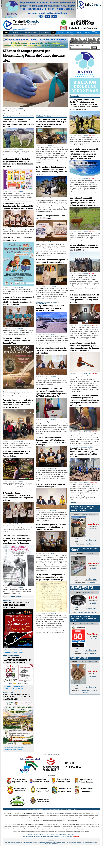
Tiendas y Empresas (53, 35)
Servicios (65, 35)
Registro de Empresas (66, 836)
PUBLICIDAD (77, 836)
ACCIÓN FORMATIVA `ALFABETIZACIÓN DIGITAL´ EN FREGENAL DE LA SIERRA (17, 659)
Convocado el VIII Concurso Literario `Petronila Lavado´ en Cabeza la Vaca (16, 340)
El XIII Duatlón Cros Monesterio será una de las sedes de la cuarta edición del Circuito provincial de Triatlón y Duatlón (18, 301)
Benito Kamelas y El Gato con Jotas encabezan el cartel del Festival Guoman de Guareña (51, 526)
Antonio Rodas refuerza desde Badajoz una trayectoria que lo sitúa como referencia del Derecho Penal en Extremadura (84, 347)
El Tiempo (37, 836)
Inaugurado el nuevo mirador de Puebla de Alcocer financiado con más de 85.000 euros (84, 247)
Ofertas (79, 32)
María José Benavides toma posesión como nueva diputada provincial (52, 260)
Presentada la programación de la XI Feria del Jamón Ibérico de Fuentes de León (17, 453)
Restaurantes (20, 35)
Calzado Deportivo (89, 654)
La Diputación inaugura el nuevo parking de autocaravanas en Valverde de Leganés (50, 307)
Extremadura (45, 32)
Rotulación (90, 544)
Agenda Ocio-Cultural (39, 834)
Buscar (94, 47)
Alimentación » (81, 583)
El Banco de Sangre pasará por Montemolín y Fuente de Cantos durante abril (33, 55)
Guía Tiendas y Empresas (63, 834)
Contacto (43, 836)
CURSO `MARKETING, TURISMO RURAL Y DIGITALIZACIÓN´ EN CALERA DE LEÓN (16, 696)
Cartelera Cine (50, 834)
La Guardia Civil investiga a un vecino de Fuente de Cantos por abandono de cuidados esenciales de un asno (18, 123)
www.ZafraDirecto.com (51, 843)
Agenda (60, 32)
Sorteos (87, 32)
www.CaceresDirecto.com (45, 842)
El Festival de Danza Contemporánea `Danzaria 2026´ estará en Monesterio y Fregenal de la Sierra (18, 496)
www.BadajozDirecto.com (30, 842)
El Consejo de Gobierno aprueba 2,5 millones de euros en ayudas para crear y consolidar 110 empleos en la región (84, 298)
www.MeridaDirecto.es (59, 842)
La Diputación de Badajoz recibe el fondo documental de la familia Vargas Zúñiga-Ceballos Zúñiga (50, 577)
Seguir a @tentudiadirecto (19, 28)
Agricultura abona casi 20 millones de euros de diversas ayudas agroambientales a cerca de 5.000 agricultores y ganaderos (84, 201)
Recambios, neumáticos (88, 612)
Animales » (76, 691)
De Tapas (31, 35)
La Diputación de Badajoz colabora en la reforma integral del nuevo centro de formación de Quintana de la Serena (51, 170)
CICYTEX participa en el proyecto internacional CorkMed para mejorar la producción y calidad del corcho (84, 452)
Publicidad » (81, 544)
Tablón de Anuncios (27, 836)
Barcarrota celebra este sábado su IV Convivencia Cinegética (52, 485)
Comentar (92, 135)
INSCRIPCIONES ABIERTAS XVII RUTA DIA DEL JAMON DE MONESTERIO (16, 605)
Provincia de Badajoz (30, 32)
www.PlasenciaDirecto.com (74, 842)
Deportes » (78, 654)
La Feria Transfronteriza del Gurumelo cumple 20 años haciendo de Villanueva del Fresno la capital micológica (51, 441)
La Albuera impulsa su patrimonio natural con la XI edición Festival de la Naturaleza (51, 350)
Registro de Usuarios (53, 836)
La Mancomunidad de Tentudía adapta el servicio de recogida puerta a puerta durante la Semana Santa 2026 (18, 162)
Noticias (30, 834)
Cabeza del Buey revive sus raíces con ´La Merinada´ (50, 216)
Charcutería (91, 583)
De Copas (41, 35)
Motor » (76, 612)
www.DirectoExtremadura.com (13, 842)
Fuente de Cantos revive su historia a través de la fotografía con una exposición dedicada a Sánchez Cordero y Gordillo (18, 403)
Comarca (15, 32)
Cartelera (70, 32)
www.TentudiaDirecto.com (90, 842)
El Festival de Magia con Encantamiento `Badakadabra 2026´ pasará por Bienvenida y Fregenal (18, 206)
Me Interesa (91, 540)
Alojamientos (9, 35)
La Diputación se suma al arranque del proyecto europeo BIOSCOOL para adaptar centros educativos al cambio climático (51, 123)
